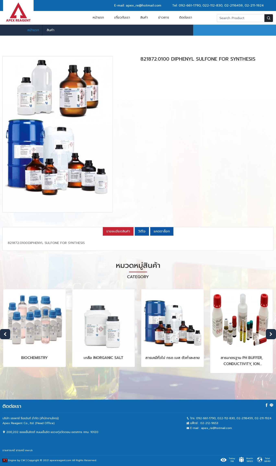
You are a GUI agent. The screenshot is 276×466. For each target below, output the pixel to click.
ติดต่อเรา (185, 17)
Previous (5, 334)
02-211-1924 (254, 5)
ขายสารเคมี (8, 450)
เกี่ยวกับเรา (122, 17)
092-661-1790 (189, 5)
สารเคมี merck (24, 450)
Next (271, 334)
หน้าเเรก (33, 30)
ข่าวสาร (163, 17)
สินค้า (144, 17)
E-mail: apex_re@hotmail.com (137, 5)
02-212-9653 (209, 423)
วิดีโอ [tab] (142, 231)
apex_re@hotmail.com (216, 428)
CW (23, 460)
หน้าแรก (98, 17)
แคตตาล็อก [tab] (162, 231)
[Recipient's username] (241, 18)
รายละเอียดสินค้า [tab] (118, 231)
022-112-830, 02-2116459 (223, 5)
